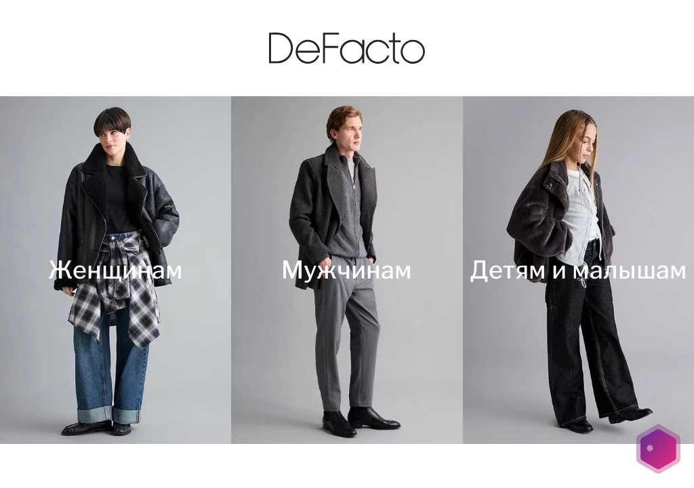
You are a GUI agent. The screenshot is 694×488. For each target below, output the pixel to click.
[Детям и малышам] (578, 270)
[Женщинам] (115, 270)
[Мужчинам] (346, 270)
